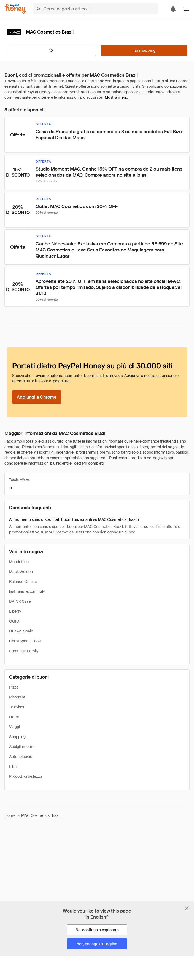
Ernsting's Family (24, 650)
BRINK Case (20, 601)
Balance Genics (23, 581)
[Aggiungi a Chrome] (36, 397)
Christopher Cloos (25, 641)
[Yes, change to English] (97, 943)
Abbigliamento (21, 746)
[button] (186, 9)
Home (9, 815)
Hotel (14, 716)
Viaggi (14, 726)
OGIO (14, 621)
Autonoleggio (20, 756)
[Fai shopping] (144, 50)
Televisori (17, 707)
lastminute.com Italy (27, 591)
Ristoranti (17, 697)
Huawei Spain (21, 631)
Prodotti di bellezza (25, 776)
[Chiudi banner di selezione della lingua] (187, 908)
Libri (13, 766)
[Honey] (15, 9)
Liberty (15, 611)
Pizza (13, 687)
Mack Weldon (21, 571)
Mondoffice (19, 561)
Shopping (17, 736)
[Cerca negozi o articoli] (95, 8)
